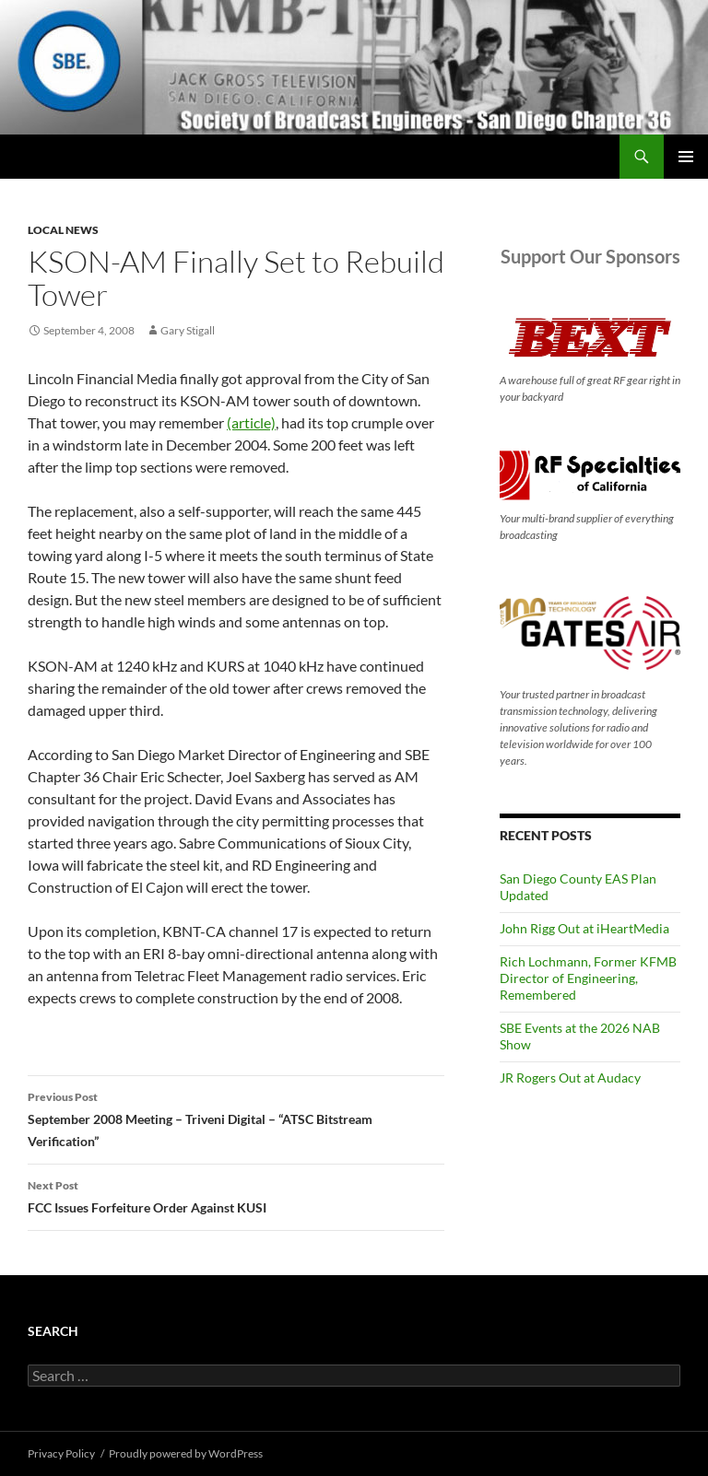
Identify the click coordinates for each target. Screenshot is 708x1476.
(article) (251, 422)
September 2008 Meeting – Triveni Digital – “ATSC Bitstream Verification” (236, 1117)
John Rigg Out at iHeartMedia (584, 928)
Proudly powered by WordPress (186, 1453)
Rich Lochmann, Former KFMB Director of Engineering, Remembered (588, 978)
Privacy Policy (61, 1453)
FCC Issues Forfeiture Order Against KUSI (236, 1195)
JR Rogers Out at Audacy (570, 1077)
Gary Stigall (187, 330)
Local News (63, 230)
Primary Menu (686, 157)
